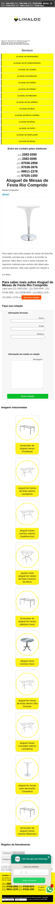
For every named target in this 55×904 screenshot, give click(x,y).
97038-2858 (37, 3)
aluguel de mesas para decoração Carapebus (27, 788)
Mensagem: (27, 373)
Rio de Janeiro (19, 853)
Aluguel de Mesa (27, 109)
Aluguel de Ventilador (27, 135)
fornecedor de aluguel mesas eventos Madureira (27, 831)
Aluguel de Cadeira (27, 70)
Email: (28, 327)
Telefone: (28, 335)
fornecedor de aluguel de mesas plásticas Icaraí (27, 621)
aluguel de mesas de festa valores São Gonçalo (27, 703)
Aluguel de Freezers (27, 96)
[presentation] (25, 346)
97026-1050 (39, 6)
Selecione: (7, 853)
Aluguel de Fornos (27, 89)
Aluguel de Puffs (27, 128)
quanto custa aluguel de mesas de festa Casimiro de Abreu (27, 577)
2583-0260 (10, 3)
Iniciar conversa (29, 880)
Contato (41, 887)
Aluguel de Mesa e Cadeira (27, 115)
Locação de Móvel (27, 141)
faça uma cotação (31, 297)
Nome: (28, 319)
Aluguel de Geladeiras (27, 102)
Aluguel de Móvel (27, 122)
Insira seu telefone (31, 867)
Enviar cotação (27, 396)
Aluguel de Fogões (27, 83)
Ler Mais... (7, 274)
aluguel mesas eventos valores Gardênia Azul (27, 533)
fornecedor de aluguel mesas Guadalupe (27, 448)
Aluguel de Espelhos (27, 76)
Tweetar (5, 194)
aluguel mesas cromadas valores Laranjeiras (27, 746)
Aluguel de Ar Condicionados (27, 63)
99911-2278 (24, 6)
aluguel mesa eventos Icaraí (27, 662)
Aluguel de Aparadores (27, 57)
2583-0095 (23, 3)
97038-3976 (10, 6)
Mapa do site (43, 890)
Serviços (27, 50)
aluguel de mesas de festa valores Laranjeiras (27, 491)
